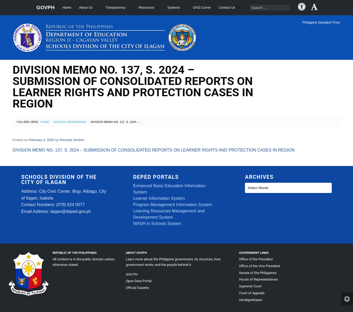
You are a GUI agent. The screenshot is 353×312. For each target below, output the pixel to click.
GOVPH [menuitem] (45, 7)
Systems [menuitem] (173, 7)
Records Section (72, 140)
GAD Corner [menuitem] (202, 7)
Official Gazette (137, 288)
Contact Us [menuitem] (227, 7)
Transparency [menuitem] (116, 7)
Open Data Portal (139, 281)
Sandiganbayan (250, 300)
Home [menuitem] (66, 7)
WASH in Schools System (157, 223)
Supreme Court (250, 286)
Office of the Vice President (259, 266)
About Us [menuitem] (85, 7)
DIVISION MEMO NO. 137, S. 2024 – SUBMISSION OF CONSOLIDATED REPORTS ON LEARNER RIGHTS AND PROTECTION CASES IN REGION (154, 150)
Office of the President (256, 259)
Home (45, 121)
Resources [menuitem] (146, 7)
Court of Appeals (251, 293)
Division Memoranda (70, 121)
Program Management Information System (172, 204)
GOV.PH (132, 274)
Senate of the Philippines (257, 273)
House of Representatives (258, 279)
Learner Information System (159, 198)
